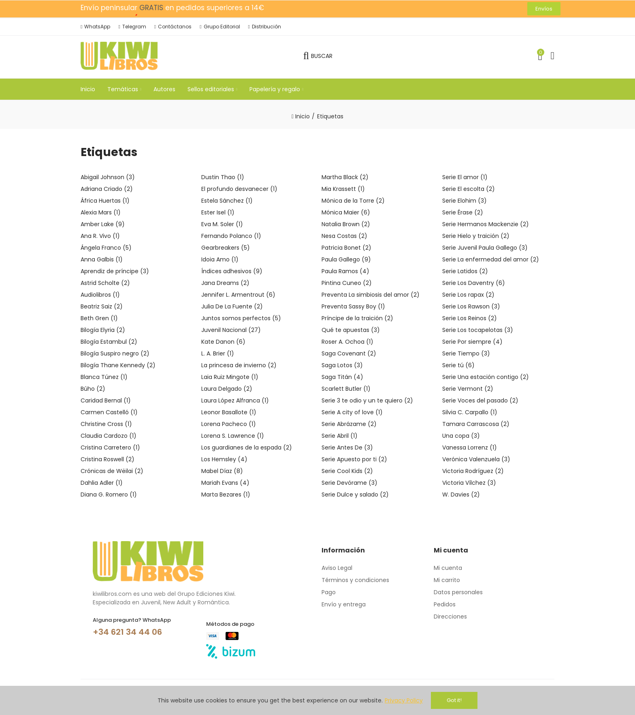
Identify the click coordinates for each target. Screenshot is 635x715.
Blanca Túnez (104, 377)
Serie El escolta (468, 189)
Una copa (461, 436)
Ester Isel (217, 212)
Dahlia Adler (102, 483)
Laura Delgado (226, 389)
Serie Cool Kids (347, 471)
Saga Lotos (342, 365)
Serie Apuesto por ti (354, 459)
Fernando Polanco (231, 236)
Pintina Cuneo (347, 283)
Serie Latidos (465, 271)
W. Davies (461, 494)
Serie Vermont (467, 389)
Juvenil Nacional (231, 330)
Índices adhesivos (231, 271)
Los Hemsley (224, 459)
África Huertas (105, 201)
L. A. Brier (217, 353)
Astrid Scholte (105, 283)
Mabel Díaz (222, 471)
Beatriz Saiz (102, 306)
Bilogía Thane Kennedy (118, 365)
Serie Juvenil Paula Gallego (485, 248)
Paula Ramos (345, 271)
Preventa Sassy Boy (353, 306)
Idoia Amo (220, 259)
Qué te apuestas (351, 330)
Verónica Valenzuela (476, 459)
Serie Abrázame (349, 424)
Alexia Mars (101, 212)
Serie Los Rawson (471, 306)
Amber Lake (103, 224)
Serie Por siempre (472, 342)
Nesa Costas (344, 236)
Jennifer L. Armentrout (238, 295)
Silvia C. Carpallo (469, 412)
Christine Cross (106, 424)
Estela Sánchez (227, 201)
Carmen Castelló (109, 412)
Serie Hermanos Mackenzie (485, 224)
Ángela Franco (106, 248)
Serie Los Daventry (473, 283)
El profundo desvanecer (239, 189)
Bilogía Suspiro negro (115, 353)
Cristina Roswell (107, 459)
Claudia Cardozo (108, 436)
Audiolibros (100, 295)
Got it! (454, 700)
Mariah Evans (225, 483)
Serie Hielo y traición (475, 236)
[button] (543, 8)
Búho (93, 389)
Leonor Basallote (228, 412)
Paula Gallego (346, 259)
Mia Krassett (343, 189)
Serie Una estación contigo (485, 377)
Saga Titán (342, 377)
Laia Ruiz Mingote (229, 377)
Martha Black (345, 177)
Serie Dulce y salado (355, 494)
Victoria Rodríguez (473, 471)
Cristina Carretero (110, 447)
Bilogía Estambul (109, 342)
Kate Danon (223, 342)
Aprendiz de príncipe (115, 271)
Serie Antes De (347, 447)
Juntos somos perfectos (241, 318)
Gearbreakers (225, 248)
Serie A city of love (352, 412)
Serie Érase (462, 212)
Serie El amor (465, 177)
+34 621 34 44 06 (127, 632)
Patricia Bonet (346, 248)
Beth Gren (99, 318)
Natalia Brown (346, 224)
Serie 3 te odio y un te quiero (367, 400)
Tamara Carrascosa (475, 424)
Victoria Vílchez (469, 483)
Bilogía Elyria (103, 330)
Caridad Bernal (106, 400)
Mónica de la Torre (353, 201)
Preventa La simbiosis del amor (371, 295)
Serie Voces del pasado (480, 400)
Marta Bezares (225, 494)
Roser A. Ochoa (347, 342)
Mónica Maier (346, 212)
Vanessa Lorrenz (469, 447)
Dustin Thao (222, 177)
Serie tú (458, 365)
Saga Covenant (349, 353)
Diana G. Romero (109, 494)
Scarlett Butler (346, 389)
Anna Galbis (102, 259)
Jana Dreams (225, 283)
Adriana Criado (107, 189)
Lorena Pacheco (228, 424)
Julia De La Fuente (232, 306)
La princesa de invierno (239, 365)
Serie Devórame (349, 483)
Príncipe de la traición (357, 318)
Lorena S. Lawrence (232, 436)
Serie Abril (340, 436)
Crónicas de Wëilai (112, 471)
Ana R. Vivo (100, 236)
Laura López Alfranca (235, 400)
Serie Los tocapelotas (477, 330)
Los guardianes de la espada (246, 447)
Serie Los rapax (468, 295)
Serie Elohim (464, 201)
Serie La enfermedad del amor (490, 259)
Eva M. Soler (222, 224)
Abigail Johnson (108, 177)
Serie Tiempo (466, 353)
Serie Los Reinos (469, 318)
